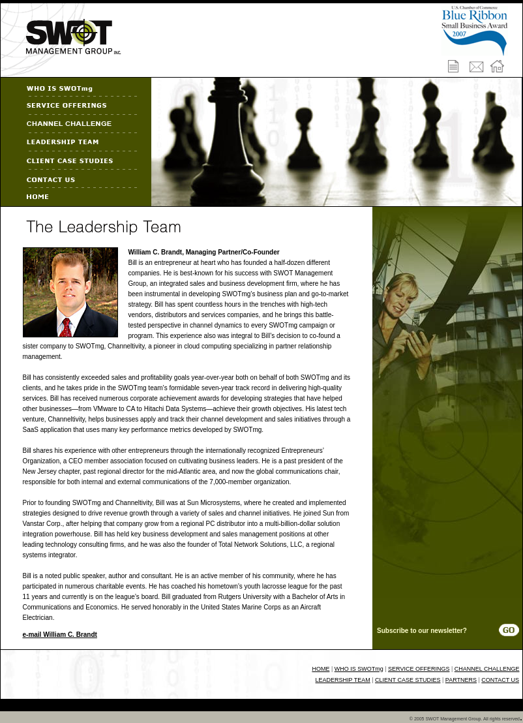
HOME (320, 669)
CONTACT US (500, 680)
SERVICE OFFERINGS (418, 669)
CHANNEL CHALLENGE (487, 669)
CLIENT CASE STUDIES (407, 680)
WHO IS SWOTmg (359, 669)
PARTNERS (461, 680)
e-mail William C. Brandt (60, 634)
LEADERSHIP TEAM (343, 680)
